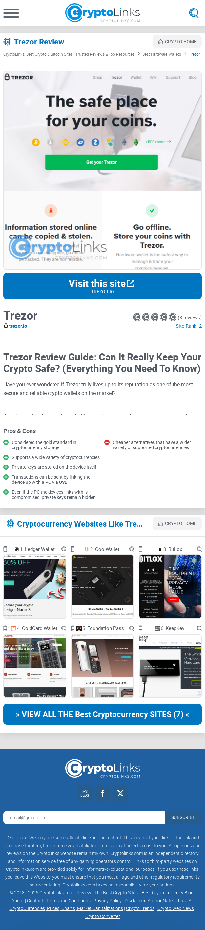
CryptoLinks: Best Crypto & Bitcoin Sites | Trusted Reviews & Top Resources (68, 54)
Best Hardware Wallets (161, 54)
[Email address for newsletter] (84, 817)
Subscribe (183, 817)
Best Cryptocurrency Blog (168, 892)
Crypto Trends (140, 908)
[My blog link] (85, 793)
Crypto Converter (102, 916)
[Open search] (194, 13)
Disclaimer (135, 900)
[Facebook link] (103, 793)
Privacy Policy (107, 900)
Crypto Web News (175, 908)
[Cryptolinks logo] (102, 13)
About (17, 900)
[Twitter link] (120, 793)
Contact (35, 900)
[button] (11, 13)
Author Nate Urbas (167, 900)
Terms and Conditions (68, 900)
